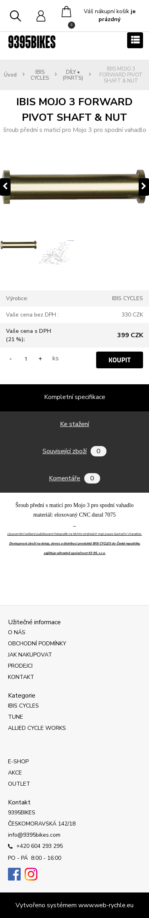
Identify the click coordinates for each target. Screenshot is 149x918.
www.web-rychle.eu (106, 905)
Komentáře (74, 478)
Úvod (10, 75)
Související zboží (74, 451)
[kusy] (26, 359)
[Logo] (32, 42)
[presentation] (5, 187)
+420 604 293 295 (35, 847)
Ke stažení (74, 424)
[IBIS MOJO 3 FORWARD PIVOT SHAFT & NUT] (74, 187)
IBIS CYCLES (40, 75)
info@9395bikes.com (34, 835)
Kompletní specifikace (74, 397)
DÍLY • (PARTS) (73, 75)
